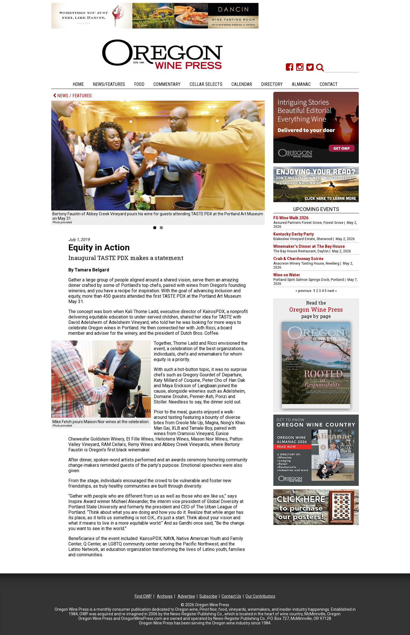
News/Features (109, 84)
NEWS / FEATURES (72, 95)
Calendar (241, 84)
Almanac (301, 84)
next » (332, 291)
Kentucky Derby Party (293, 234)
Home (78, 84)
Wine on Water (286, 275)
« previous (304, 291)
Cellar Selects (206, 84)
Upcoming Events (316, 209)
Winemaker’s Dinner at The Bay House (309, 246)
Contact (329, 84)
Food (139, 84)
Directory (272, 84)
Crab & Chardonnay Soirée (298, 258)
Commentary (167, 84)
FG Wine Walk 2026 (290, 218)
